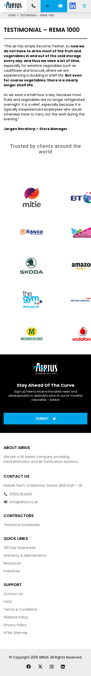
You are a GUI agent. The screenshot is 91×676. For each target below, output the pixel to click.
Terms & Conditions (20, 609)
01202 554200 (18, 494)
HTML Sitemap (16, 632)
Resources (12, 563)
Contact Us (13, 593)
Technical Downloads (22, 524)
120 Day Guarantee (20, 547)
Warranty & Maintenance (25, 555)
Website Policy (16, 617)
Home (13, 15)
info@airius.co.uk (21, 502)
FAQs (8, 601)
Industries (12, 571)
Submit (45, 418)
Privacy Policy (15, 625)
